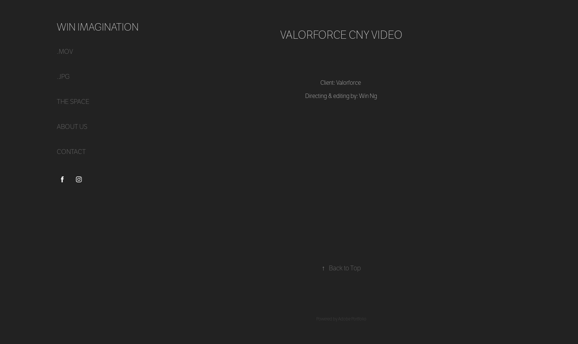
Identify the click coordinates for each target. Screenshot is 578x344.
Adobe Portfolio (352, 319)
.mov (65, 52)
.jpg (63, 77)
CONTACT (71, 152)
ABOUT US (72, 127)
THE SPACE (73, 102)
